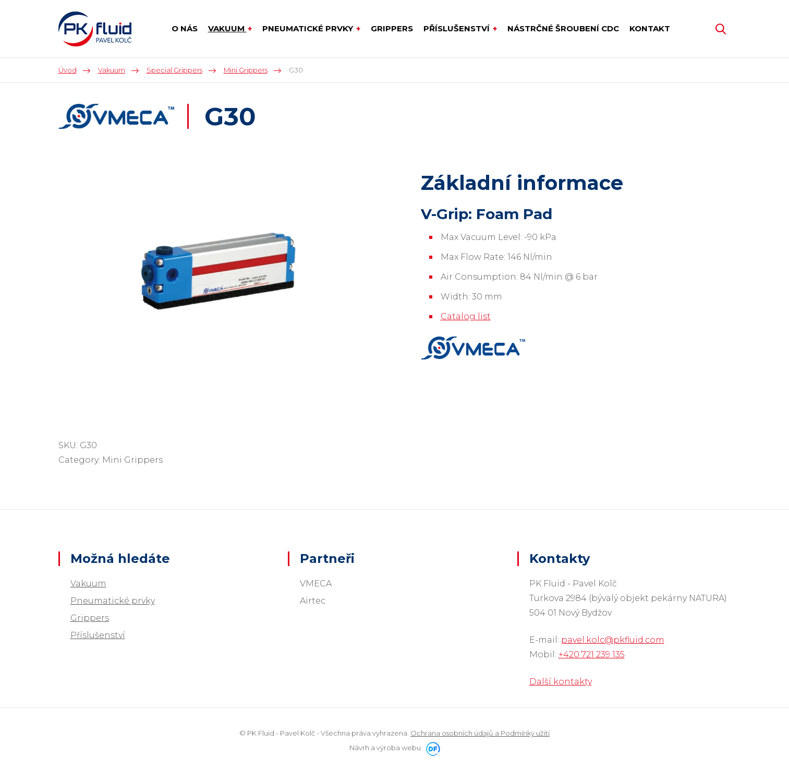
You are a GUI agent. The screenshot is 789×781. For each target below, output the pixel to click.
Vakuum (88, 583)
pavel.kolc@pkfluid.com (612, 640)
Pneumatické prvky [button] (308, 28)
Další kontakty (560, 682)
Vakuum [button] (227, 28)
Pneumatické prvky (112, 601)
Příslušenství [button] (457, 28)
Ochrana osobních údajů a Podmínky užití (480, 733)
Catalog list (466, 316)
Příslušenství (97, 635)
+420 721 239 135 (592, 654)
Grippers (89, 618)
